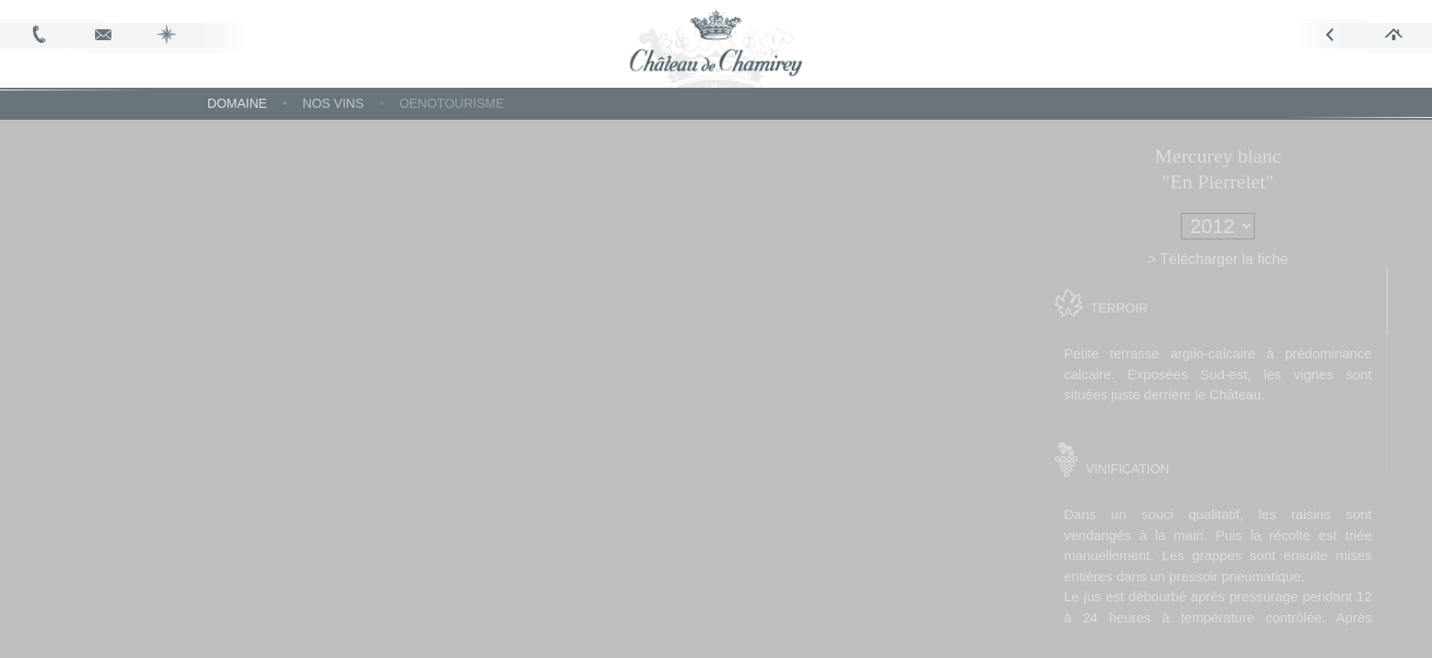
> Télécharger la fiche (1254, 259)
